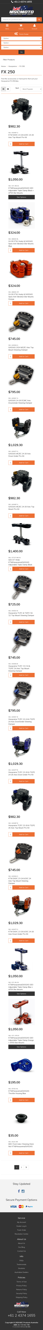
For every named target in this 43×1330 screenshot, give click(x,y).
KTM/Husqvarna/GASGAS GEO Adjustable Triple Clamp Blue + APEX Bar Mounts (20, 987)
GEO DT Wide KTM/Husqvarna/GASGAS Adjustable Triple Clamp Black (20, 562)
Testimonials (21, 1264)
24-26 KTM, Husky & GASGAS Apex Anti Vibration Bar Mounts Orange (21, 296)
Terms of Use (22, 1282)
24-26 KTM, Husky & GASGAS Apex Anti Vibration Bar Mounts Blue (21, 243)
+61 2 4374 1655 (22, 1)
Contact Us (21, 1251)
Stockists (21, 1268)
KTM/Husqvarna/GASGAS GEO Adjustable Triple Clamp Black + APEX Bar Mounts (21, 190)
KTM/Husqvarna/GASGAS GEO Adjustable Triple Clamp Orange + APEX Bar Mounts (21, 1040)
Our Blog (21, 1247)
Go (21, 52)
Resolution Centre (21, 1234)
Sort (17, 88)
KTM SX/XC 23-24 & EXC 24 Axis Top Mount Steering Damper (19, 880)
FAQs (21, 1260)
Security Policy (21, 1293)
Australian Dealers (21, 1272)
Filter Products (9, 60)
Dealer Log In (21, 1226)
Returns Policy (21, 1289)
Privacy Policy (21, 1286)
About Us (21, 1243)
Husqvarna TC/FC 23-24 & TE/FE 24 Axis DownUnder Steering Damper (21, 721)
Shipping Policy (21, 1297)
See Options (21, 197)
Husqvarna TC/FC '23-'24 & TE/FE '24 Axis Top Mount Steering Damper (19, 668)
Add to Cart (23, 144)
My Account (21, 1222)
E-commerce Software (19, 1327)
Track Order (21, 1230)
